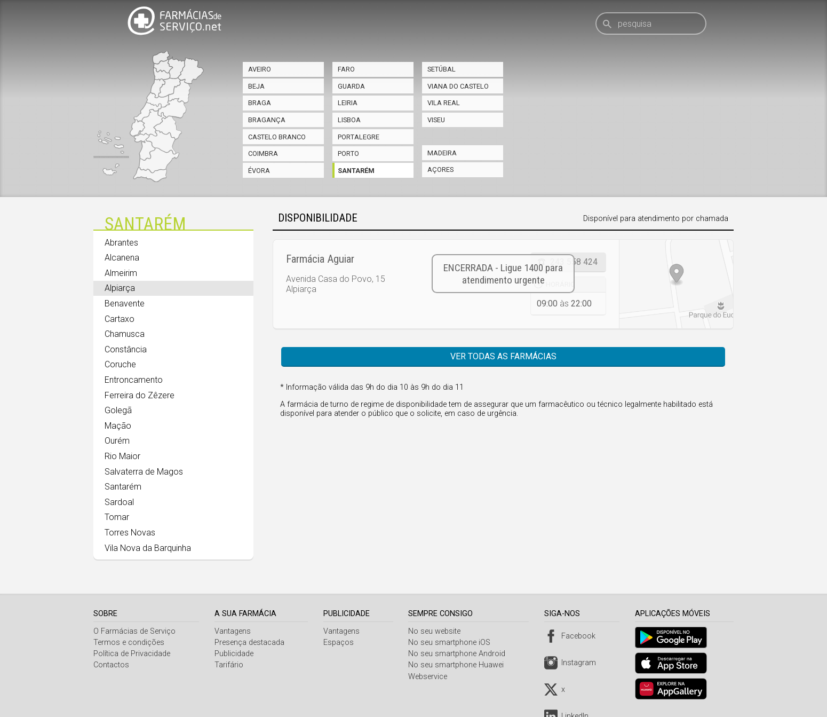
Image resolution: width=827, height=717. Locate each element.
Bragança (266, 120)
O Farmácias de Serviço (134, 631)
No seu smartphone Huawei (459, 664)
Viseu (436, 120)
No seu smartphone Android (459, 653)
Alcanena (122, 258)
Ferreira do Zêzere (139, 395)
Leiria (347, 103)
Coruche (120, 364)
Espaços (340, 642)
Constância (126, 349)
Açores (440, 170)
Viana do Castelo (458, 86)
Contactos (111, 664)
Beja (256, 86)
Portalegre (358, 137)
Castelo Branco (277, 137)
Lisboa (349, 120)
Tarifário (230, 664)
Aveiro (259, 69)
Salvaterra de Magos (144, 472)
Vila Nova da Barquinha (148, 548)
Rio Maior (122, 456)
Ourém (117, 441)
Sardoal (119, 502)
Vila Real (443, 103)
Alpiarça (120, 288)
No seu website (437, 631)
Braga (259, 103)
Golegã (118, 410)
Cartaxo (119, 319)
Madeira (442, 153)
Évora (259, 171)
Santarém (356, 171)
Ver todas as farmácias (503, 356)
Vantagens (234, 631)
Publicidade (235, 653)
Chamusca (125, 334)
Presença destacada (250, 642)
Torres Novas (130, 532)
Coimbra (263, 153)
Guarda (351, 86)
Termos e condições (128, 642)
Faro (346, 69)
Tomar (117, 517)
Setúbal (441, 69)
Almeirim (121, 273)
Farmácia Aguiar (320, 259)
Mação (118, 426)
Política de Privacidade (131, 653)
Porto (348, 153)
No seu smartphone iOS (452, 642)
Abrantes (121, 243)
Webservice (430, 676)
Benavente (125, 303)
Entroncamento (134, 380)
